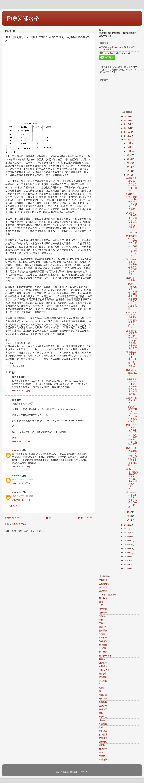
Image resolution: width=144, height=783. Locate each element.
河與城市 (103, 745)
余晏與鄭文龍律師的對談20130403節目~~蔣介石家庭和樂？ (131, 413)
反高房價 (103, 749)
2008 (126, 540)
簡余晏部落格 (23, 18)
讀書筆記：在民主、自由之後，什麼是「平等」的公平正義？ (131, 359)
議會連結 (103, 742)
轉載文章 (103, 709)
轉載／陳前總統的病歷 (131, 372)
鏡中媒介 (103, 598)
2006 (126, 548)
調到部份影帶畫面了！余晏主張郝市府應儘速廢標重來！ (131, 266)
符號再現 (103, 663)
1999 (126, 568)
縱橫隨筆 (103, 613)
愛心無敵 (103, 652)
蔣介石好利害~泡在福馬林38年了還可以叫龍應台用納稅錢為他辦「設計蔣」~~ (132, 479)
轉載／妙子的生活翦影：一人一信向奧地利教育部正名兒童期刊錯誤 (131, 456)
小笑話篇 (103, 716)
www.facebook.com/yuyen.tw (118, 53)
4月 (128, 175)
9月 (128, 155)
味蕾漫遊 (103, 724)
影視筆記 (103, 677)
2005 (126, 552)
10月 (129, 151)
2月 (128, 516)
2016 (126, 128)
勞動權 (102, 756)
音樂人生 (103, 659)
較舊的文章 (85, 517)
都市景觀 (103, 630)
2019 (126, 116)
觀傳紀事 (103, 688)
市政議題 (103, 587)
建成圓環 (103, 698)
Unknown (16, 450)
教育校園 (103, 681)
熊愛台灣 (103, 695)
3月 (128, 512)
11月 (129, 147)
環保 (101, 620)
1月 (128, 520)
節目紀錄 (103, 580)
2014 (126, 136)
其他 (101, 727)
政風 (101, 713)
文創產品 (103, 731)
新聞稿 (102, 634)
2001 (126, 560)
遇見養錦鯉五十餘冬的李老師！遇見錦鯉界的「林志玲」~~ (131, 499)
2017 (126, 124)
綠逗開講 (103, 759)
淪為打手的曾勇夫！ (131, 279)
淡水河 (102, 720)
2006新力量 (104, 670)
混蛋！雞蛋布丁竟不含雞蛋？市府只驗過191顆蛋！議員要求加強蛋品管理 (131, 339)
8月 (128, 159)
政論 (101, 602)
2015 (126, 132)
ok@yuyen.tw (116, 47)
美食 (101, 752)
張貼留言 (13, 506)
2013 (126, 140)
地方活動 (103, 648)
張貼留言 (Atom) (19, 524)
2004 (126, 556)
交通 (101, 605)
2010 (126, 533)
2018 (126, 120)
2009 (126, 537)
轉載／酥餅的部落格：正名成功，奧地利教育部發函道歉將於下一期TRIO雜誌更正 (131, 435)
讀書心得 (103, 627)
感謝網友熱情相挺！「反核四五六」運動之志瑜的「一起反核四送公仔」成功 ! (131, 246)
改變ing (102, 616)
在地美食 (103, 666)
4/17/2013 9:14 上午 (21, 391)
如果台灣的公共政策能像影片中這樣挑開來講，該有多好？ (131, 319)
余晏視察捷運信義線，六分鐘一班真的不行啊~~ (131, 184)
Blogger (83, 772)
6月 (128, 167)
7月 (128, 163)
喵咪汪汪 (103, 645)
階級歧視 (103, 738)
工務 (101, 623)
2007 (126, 545)
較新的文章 (12, 517)
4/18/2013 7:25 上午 (21, 441)
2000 (126, 564)
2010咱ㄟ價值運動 (107, 595)
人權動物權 (104, 584)
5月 (128, 171)
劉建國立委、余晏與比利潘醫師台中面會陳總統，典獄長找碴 (131, 201)
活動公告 (103, 638)
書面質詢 (103, 673)
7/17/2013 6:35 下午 (21, 466)
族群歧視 (103, 641)
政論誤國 (103, 702)
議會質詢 (103, 591)
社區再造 (103, 734)
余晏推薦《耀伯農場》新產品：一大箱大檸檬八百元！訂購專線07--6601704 (131, 222)
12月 (129, 143)
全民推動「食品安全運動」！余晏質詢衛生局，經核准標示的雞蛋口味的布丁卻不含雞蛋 (131, 296)
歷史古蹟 (103, 609)
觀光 (101, 691)
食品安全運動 (18, 366)
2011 (126, 529)
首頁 (49, 517)
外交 (101, 684)
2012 (126, 525)
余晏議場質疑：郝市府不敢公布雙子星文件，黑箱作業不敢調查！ (131, 386)
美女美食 (103, 706)
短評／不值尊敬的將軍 (131, 400)
